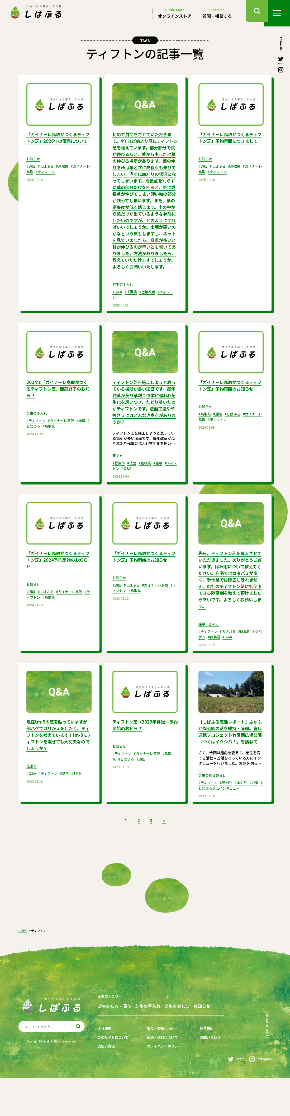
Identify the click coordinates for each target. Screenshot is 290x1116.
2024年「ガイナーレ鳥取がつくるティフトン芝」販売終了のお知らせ (58, 408)
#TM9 (79, 799)
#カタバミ (230, 659)
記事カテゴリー (110, 1028)
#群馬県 (218, 664)
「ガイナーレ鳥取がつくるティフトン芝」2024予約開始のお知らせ (58, 583)
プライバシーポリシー (163, 1085)
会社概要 (105, 1069)
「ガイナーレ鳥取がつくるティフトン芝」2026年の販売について (58, 140)
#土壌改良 (149, 311)
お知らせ (33, 164)
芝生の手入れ (123, 304)
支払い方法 (107, 1085)
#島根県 (147, 487)
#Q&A (117, 311)
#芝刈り (228, 815)
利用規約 (203, 1069)
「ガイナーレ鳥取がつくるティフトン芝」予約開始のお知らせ (143, 583)
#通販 (31, 172)
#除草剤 (247, 659)
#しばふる (47, 172)
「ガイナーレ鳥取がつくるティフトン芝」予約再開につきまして (229, 140)
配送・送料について (161, 1077)
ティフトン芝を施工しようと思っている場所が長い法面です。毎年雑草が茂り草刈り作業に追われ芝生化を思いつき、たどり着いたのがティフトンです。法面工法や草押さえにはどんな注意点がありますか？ (143, 423)
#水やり (244, 815)
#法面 (133, 487)
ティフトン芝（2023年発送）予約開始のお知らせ (144, 752)
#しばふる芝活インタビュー (228, 820)
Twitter (236, 1097)
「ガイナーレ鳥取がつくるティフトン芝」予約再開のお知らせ (229, 408)
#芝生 (67, 799)
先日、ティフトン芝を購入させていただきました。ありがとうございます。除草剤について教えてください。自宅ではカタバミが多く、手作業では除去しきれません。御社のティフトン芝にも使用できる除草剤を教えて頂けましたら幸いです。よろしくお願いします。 (229, 605)
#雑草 (161, 487)
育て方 (117, 479)
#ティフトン (50, 177)
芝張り (31, 792)
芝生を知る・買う (114, 1038)
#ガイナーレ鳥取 (63, 439)
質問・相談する (217, 13)
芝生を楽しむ (182, 1038)
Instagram (260, 1097)
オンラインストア (175, 13)
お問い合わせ (207, 1077)
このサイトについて (114, 1077)
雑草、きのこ (209, 651)
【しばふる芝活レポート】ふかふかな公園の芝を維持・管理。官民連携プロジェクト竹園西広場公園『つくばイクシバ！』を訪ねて (229, 761)
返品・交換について (161, 1069)
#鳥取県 (65, 172)
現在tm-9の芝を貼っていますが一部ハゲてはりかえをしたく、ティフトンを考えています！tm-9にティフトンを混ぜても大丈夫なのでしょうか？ (58, 761)
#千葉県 (132, 311)
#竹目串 (119, 487)
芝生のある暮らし (213, 808)
